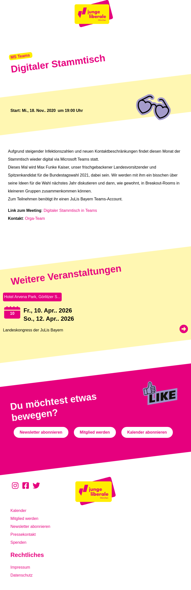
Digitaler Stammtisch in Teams (71, 210)
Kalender (18, 510)
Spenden (18, 542)
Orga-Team (35, 218)
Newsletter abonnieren (30, 526)
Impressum (20, 567)
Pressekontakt (23, 534)
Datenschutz (21, 575)
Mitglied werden (24, 518)
